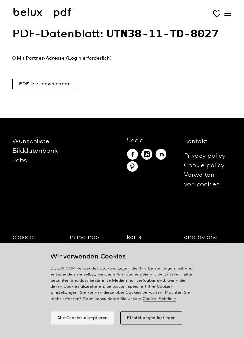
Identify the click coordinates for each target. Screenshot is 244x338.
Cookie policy (204, 165)
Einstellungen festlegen (151, 320)
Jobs (19, 160)
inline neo (84, 237)
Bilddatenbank (35, 151)
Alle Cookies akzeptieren (82, 320)
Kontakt (195, 141)
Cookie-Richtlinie (159, 301)
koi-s (134, 237)
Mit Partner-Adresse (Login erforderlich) (64, 58)
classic (22, 237)
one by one (201, 237)
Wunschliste (30, 141)
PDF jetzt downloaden (45, 84)
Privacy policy (204, 156)
